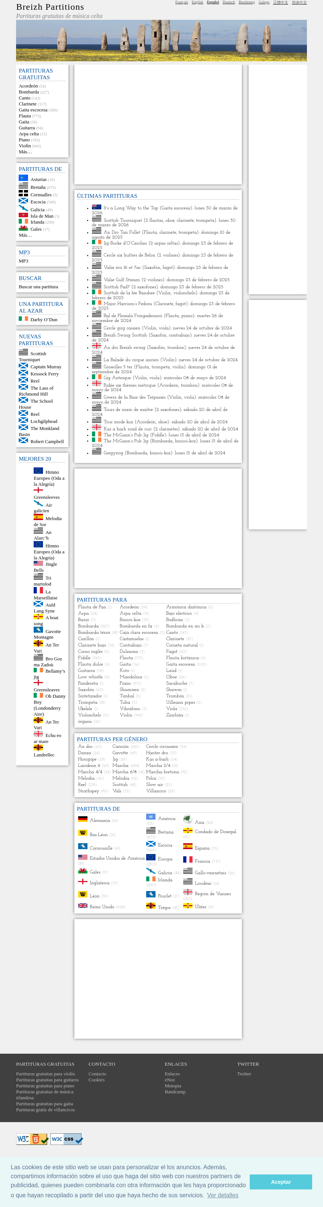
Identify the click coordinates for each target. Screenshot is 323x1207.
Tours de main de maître (128, 409)
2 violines (168, 255)
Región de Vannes (213, 893)
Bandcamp (175, 1091)
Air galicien (43, 507)
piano (187, 315)
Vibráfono (130, 708)
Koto (124, 670)
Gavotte (120, 752)
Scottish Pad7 (117, 287)
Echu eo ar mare (47, 738)
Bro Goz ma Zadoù (48, 661)
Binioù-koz (130, 619)
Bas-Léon (99, 834)
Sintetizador (90, 696)
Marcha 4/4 (90, 772)
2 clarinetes (166, 429)
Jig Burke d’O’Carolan (125, 242)
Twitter (244, 1074)
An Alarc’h (42, 535)
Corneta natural (182, 645)
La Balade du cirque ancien (131, 359)
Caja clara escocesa (139, 632)
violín (178, 367)
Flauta (25, 116)
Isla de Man (42, 215)
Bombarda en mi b (185, 626)
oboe (170, 220)
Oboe (171, 677)
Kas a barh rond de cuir (128, 429)
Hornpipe (87, 759)
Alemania (100, 820)
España (202, 847)
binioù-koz (185, 440)
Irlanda (37, 222)
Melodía (86, 778)
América (167, 818)
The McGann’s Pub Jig (126, 435)
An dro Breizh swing (124, 347)
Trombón (175, 696)
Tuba (125, 702)
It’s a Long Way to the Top (131, 208)
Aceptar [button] (281, 1182)
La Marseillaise (46, 595)
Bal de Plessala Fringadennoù (133, 315)
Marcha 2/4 (158, 765)
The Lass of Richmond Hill (36, 391)
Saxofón (152, 267)
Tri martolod (42, 581)
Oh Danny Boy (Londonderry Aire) (49, 705)
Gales (36, 229)
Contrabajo (131, 645)
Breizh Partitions (50, 7)
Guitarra (27, 127)
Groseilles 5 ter (118, 367)
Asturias (39, 179)
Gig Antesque (117, 377)
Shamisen (129, 689)
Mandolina (131, 677)
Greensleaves (46, 689)
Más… (25, 151)
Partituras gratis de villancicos (45, 1109)
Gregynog (113, 453)
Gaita (24, 122)
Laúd (171, 670)
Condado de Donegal (215, 831)
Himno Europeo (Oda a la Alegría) (49, 478)
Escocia (38, 202)
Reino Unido (102, 906)
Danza (84, 752)
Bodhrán (174, 619)
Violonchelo (89, 715)
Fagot (171, 651)
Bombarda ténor (94, 632)
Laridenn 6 (89, 765)
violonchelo (184, 293)
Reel (35, 381)
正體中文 (280, 2)
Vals (117, 791)
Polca (151, 778)
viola (164, 327)
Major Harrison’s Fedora (128, 303)
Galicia (38, 209)
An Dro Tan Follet (122, 232)
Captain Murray (46, 366)
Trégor (164, 907)
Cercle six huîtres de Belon (129, 255)
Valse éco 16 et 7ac (122, 267)
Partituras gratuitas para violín (45, 1074)
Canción (121, 746)
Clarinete (28, 104)
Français (181, 2)
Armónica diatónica (186, 607)
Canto (24, 98)
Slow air (154, 784)
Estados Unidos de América (117, 858)
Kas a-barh (157, 759)
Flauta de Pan (92, 607)
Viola (171, 708)
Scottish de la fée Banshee (129, 293)
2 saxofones (144, 287)
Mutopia (173, 1085)
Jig (115, 759)
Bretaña (38, 187)
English (197, 2)
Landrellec (44, 755)
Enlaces (172, 1074)
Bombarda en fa (136, 626)
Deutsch (229, 2)
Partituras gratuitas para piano (45, 1085)
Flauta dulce (90, 664)
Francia (202, 861)
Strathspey (88, 791)
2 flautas (154, 220)
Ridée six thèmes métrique (130, 385)
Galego (264, 2)
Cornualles (41, 194)
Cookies (97, 1079)
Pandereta (88, 683)
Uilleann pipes (180, 702)
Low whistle (90, 677)
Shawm (174, 689)
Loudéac (203, 883)
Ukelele (85, 708)
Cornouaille (101, 847)
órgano (85, 721)
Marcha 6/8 (125, 772)
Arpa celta (29, 133)
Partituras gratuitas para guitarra (47, 1079)
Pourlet (165, 896)
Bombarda (29, 92)
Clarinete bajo (92, 645)
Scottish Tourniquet (32, 356)
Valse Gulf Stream (122, 279)
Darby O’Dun (44, 319)
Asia (199, 822)
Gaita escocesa (33, 110)
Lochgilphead (44, 421)
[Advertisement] (158, 124)
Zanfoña (174, 715)
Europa (165, 859)
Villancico (156, 791)
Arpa (83, 613)
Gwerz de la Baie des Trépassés (135, 397)
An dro (85, 746)
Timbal (127, 696)
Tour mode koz (118, 421)
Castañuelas (132, 638)
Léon (94, 896)
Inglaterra (100, 883)
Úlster (200, 907)
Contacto (97, 1074)
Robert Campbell (47, 441)
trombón (175, 347)
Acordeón (28, 86)
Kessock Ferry (45, 374)
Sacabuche (176, 683)
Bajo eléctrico (179, 613)
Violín (25, 145)
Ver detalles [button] (223, 1195)
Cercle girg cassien (122, 327)
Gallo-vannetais (210, 872)
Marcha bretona (162, 772)
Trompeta (88, 702)
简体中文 (299, 2)
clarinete (185, 220)
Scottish (120, 784)
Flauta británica (182, 657)
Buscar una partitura (38, 286)
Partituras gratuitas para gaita (44, 1103)
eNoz (170, 1079)
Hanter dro (157, 752)
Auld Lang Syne (44, 608)
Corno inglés (90, 651)
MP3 (23, 261)
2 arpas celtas (164, 242)
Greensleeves (46, 497)
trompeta (205, 220)
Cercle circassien (162, 746)
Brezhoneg (247, 2)
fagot (168, 267)
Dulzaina (129, 651)
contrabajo (179, 335)
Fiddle (158, 435)
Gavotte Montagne (47, 634)
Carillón (86, 638)
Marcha (121, 765)
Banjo (83, 619)
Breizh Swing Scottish (125, 335)
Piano (24, 139)
